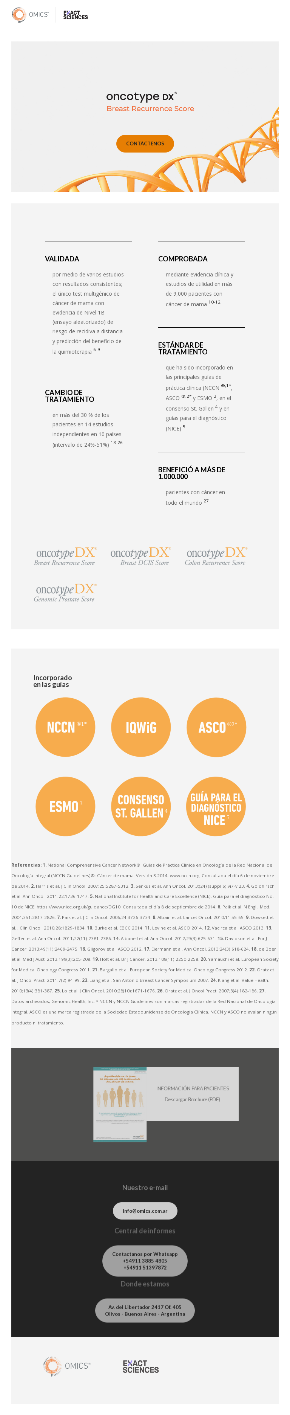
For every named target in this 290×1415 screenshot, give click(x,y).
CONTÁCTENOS (145, 143)
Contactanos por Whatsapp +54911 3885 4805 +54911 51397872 (145, 1266)
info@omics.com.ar (145, 1214)
